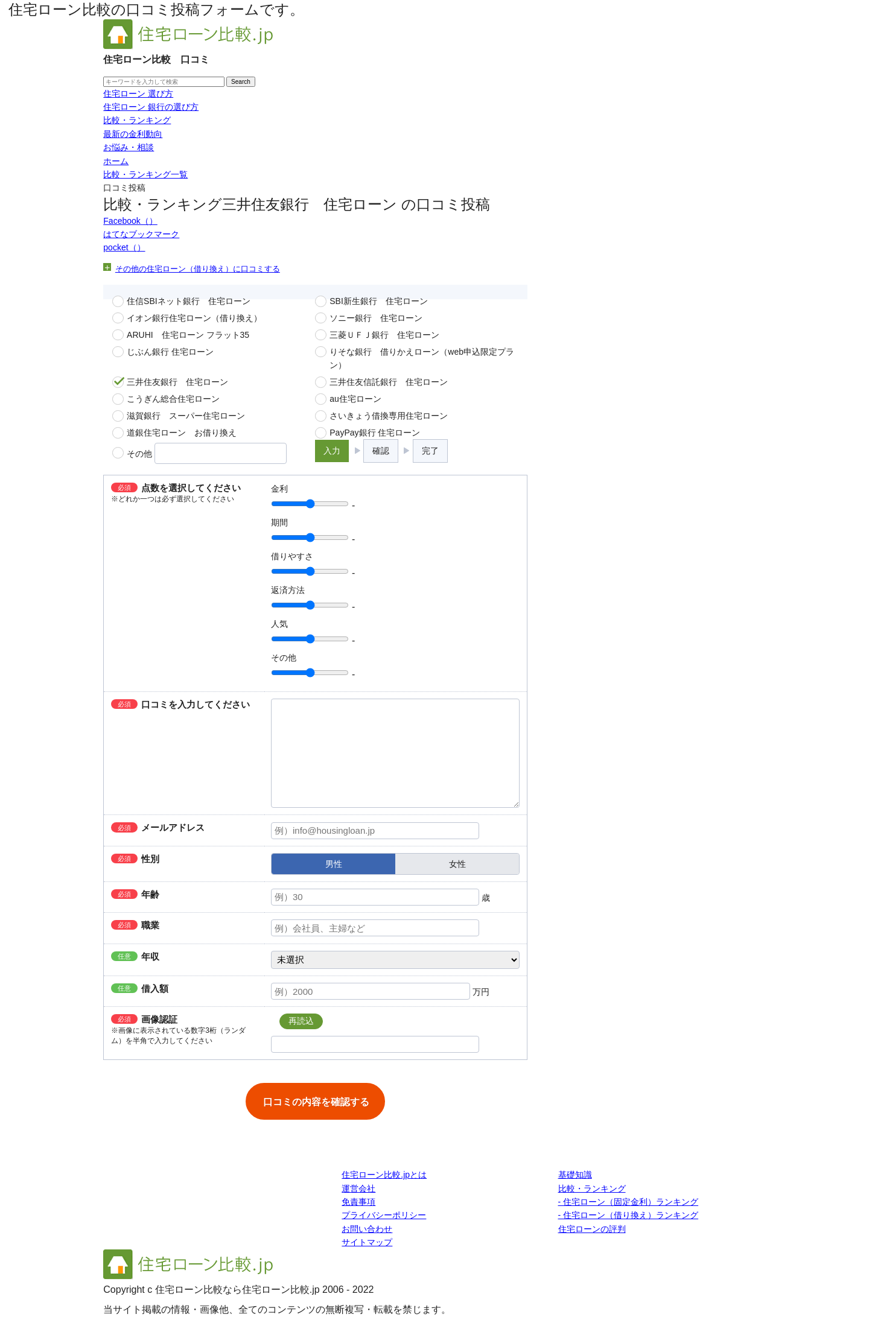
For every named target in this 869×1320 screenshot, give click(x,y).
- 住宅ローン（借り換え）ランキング (628, 1215)
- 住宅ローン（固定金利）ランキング (628, 1202)
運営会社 (358, 1188)
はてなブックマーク (141, 234)
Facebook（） (130, 221)
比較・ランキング (592, 1188)
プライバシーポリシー (384, 1215)
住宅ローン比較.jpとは (384, 1174)
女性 (457, 864)
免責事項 (358, 1202)
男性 (333, 864)
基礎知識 (575, 1174)
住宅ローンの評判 (592, 1229)
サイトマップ (367, 1242)
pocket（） (124, 247)
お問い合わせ (367, 1229)
